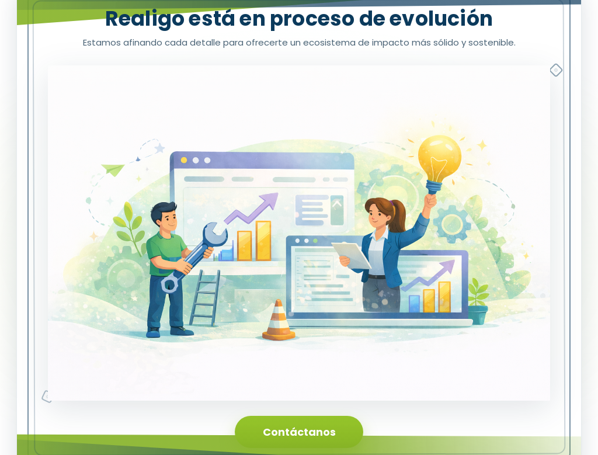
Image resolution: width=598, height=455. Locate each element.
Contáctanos (299, 432)
